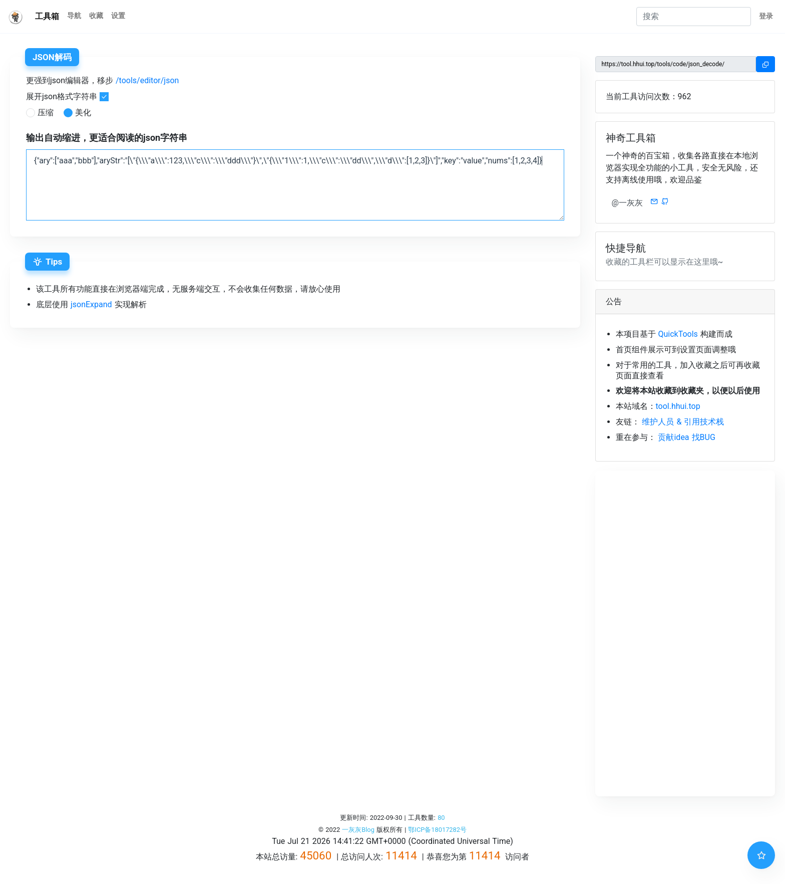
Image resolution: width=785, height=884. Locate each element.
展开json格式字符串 (61, 96)
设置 (118, 16)
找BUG (703, 437)
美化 (83, 112)
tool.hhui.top (678, 406)
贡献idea (673, 437)
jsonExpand (91, 304)
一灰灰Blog (358, 829)
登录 (766, 16)
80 (441, 817)
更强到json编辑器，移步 (102, 80)
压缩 (46, 112)
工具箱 (47, 16)
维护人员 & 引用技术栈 (683, 421)
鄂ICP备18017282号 (437, 829)
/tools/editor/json (147, 80)
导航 (74, 16)
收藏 (96, 16)
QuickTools (677, 334)
